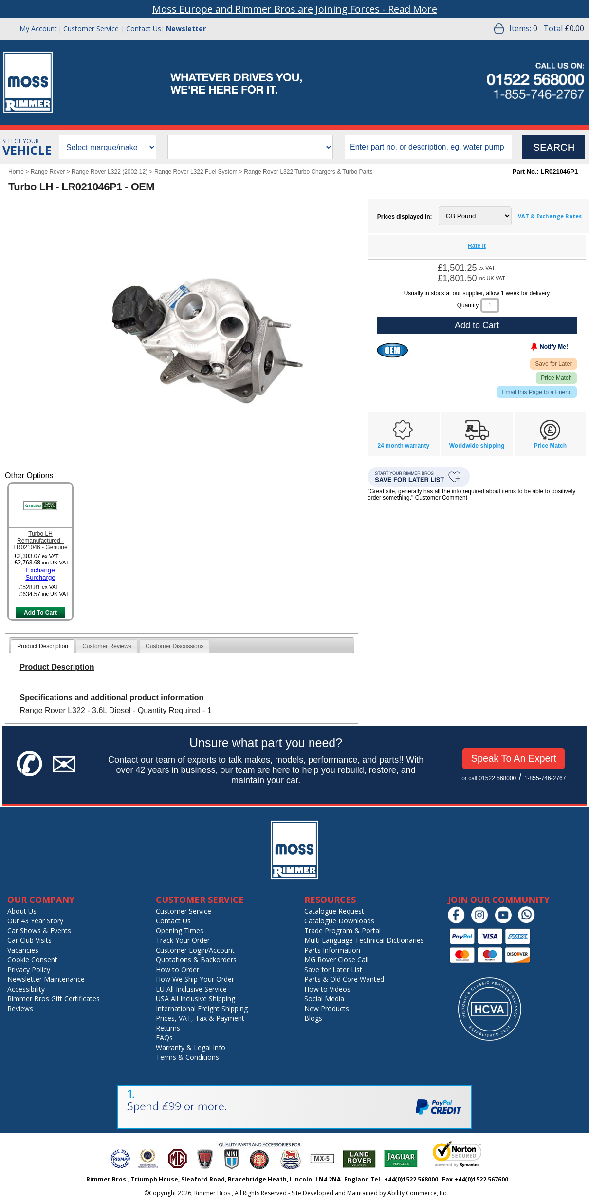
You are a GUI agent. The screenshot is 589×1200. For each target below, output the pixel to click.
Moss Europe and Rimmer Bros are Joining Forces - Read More (294, 9)
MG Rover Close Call (336, 959)
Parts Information (332, 950)
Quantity (468, 305)
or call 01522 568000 (488, 778)
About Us (22, 911)
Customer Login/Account (195, 950)
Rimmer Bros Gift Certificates (53, 998)
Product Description (42, 646)
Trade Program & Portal (342, 930)
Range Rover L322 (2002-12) (109, 172)
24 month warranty (403, 445)
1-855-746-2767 (545, 778)
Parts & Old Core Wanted (344, 979)
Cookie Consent (32, 959)
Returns (168, 1027)
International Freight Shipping (202, 1008)
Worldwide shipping (477, 445)
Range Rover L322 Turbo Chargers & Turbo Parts (308, 172)
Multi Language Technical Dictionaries (364, 940)
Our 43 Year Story (35, 920)
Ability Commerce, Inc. (418, 1193)
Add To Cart (40, 612)
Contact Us (143, 28)
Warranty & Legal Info (190, 1047)
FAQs (164, 1037)
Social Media (324, 998)
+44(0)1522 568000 (411, 1179)
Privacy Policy (28, 969)
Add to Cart (477, 325)
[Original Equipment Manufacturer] (392, 350)
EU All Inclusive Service (191, 989)
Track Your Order (183, 940)
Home (16, 172)
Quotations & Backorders (196, 959)
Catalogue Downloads (339, 920)
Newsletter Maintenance (46, 979)
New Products (326, 1008)
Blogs (313, 1018)
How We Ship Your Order (195, 979)
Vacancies (22, 950)
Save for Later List (333, 969)
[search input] (428, 147)
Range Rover (48, 172)
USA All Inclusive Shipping (195, 998)
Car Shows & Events (39, 930)
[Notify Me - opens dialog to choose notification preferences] (529, 348)
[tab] (42, 646)
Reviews (20, 1008)
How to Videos (327, 989)
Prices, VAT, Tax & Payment (200, 1018)
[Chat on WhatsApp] (529, 921)
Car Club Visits (29, 940)
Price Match (556, 378)
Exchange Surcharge (40, 573)
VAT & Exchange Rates (550, 216)
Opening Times (179, 930)
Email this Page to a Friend (537, 392)
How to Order (177, 969)
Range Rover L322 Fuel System (196, 172)
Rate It (477, 246)
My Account (38, 28)
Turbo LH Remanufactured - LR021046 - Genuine (40, 540)
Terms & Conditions (187, 1057)
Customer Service (91, 28)
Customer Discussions (174, 646)
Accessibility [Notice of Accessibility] (26, 989)
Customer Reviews (106, 646)
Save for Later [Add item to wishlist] (553, 363)
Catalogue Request (334, 911)
